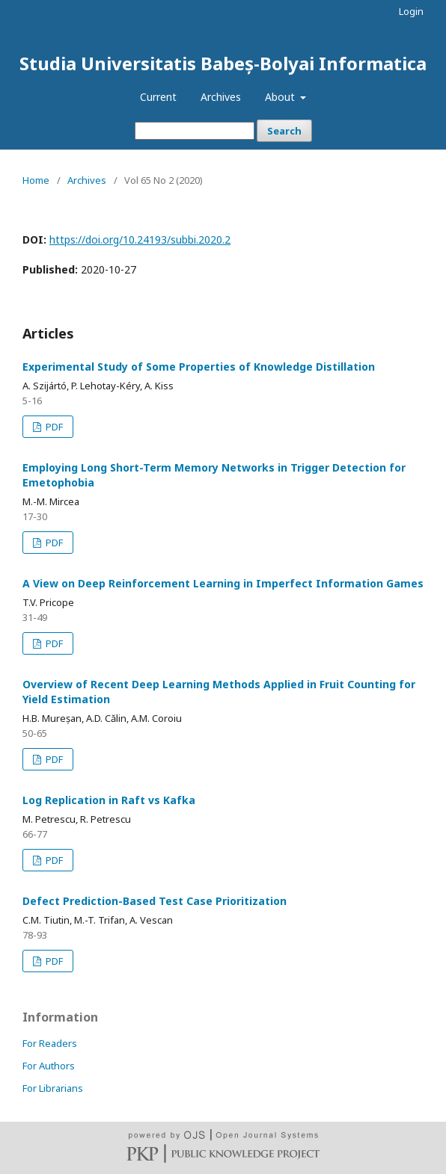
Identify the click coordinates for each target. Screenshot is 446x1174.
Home (35, 180)
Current (158, 97)
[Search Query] (194, 131)
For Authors (48, 1065)
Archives (221, 97)
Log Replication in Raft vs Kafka (108, 800)
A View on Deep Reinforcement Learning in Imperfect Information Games (223, 583)
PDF (53, 426)
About (281, 97)
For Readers (49, 1043)
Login (411, 11)
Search (284, 131)
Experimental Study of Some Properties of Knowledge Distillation (198, 366)
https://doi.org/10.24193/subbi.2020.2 (139, 239)
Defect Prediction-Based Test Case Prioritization (154, 901)
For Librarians (52, 1088)
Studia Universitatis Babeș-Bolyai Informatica (223, 63)
